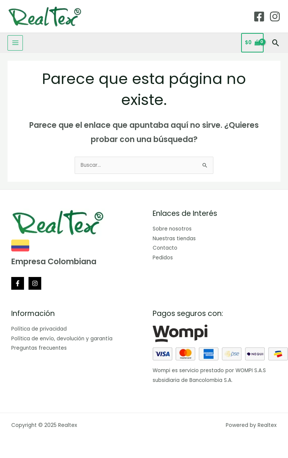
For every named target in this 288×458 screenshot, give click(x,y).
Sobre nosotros (172, 228)
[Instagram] (274, 16)
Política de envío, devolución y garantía (61, 338)
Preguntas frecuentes (39, 348)
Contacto (165, 247)
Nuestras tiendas (174, 238)
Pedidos (163, 257)
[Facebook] (259, 16)
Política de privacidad (39, 328)
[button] (275, 43)
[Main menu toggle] (15, 43)
